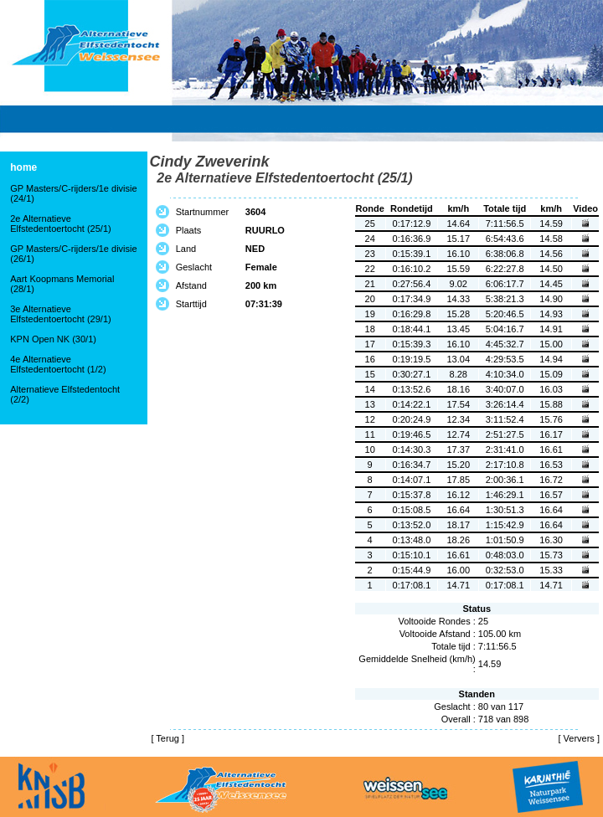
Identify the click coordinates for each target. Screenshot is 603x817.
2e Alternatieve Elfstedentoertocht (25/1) (60, 223)
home (23, 167)
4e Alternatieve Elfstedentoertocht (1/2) (58, 364)
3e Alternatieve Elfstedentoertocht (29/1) (60, 314)
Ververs (579, 738)
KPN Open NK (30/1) (53, 339)
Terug (167, 738)
